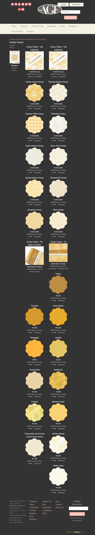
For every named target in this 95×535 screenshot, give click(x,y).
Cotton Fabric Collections (26, 39)
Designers (72, 26)
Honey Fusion (41, 39)
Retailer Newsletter (77, 503)
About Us (59, 507)
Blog (44, 513)
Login (63, 5)
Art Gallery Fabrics (50, 10)
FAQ (57, 501)
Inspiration (51, 26)
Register (76, 5)
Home (14, 26)
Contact (30, 31)
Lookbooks (47, 510)
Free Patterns (17, 31)
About (62, 26)
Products (13, 39)
